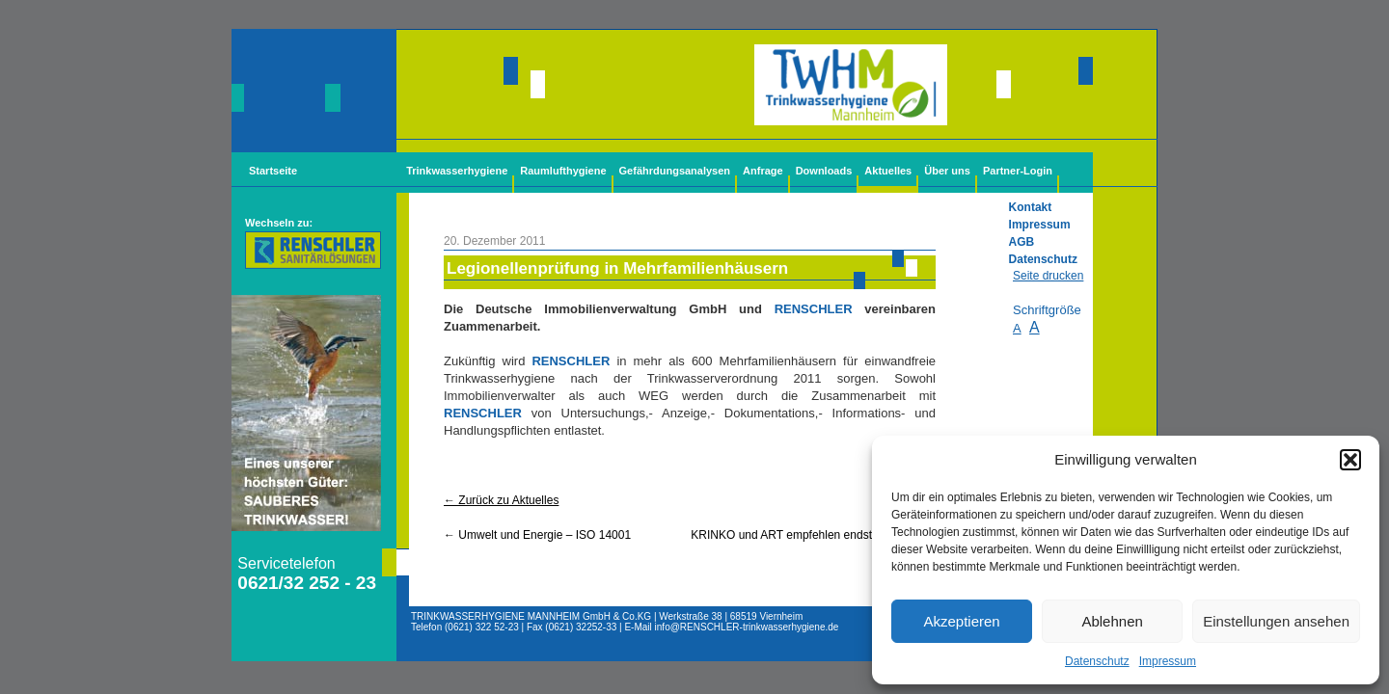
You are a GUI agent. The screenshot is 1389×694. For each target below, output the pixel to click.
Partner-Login (1017, 170)
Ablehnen (1111, 621)
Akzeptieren (961, 621)
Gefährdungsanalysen (675, 170)
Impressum (1167, 661)
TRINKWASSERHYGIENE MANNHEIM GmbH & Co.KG (531, 616)
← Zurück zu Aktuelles (501, 500)
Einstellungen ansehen (1276, 621)
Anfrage (763, 170)
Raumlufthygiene (563, 170)
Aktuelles (888, 170)
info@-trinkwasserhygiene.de (747, 627)
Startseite (273, 170)
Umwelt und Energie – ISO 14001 (537, 535)
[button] (1350, 459)
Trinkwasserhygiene (456, 170)
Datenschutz (1097, 661)
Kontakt (1030, 207)
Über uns (947, 170)
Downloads (824, 170)
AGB (1022, 242)
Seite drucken (1048, 275)
